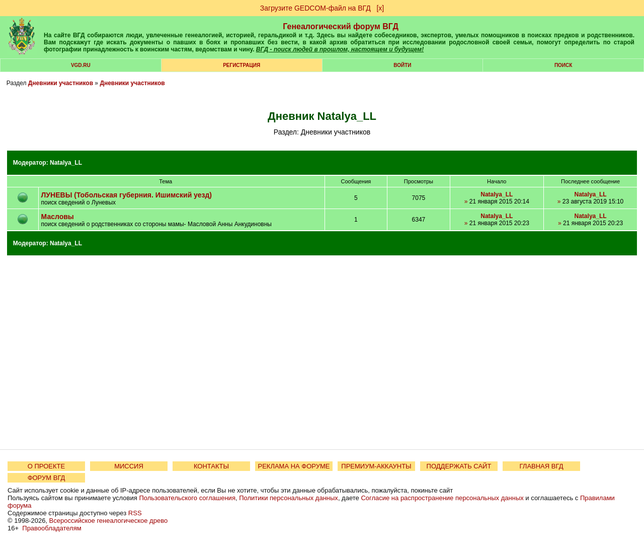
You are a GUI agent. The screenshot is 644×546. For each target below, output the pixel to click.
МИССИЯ (128, 466)
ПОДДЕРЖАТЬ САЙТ (459, 466)
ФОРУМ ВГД (46, 478)
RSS (135, 513)
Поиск (563, 65)
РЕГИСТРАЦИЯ (241, 65)
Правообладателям (51, 528)
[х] (380, 8)
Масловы (57, 217)
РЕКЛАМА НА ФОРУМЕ (294, 466)
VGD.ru (81, 65)
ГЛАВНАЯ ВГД (542, 466)
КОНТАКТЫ (211, 466)
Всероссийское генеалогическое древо (108, 520)
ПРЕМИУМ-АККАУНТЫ (376, 466)
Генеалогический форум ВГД (340, 26)
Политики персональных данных (288, 498)
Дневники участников (60, 83)
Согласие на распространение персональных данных (442, 498)
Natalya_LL (66, 162)
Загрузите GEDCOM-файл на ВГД (315, 8)
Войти (402, 65)
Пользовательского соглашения (187, 498)
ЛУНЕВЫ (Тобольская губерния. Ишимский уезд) (126, 195)
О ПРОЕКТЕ (46, 466)
